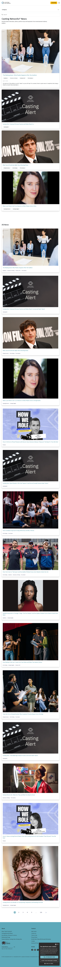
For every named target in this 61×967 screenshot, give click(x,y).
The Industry (24, 270)
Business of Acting (11, 270)
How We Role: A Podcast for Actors (9, 935)
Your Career (10, 533)
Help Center (34, 931)
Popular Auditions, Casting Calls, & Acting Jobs (12, 939)
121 (41, 912)
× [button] (57, 944)
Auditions (4, 270)
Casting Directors (6, 403)
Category (4, 9)
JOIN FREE (53, 2)
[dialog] (49, 954)
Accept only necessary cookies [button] (49, 960)
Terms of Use (34, 935)
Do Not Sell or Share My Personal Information (41, 939)
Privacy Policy (34, 937)
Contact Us (33, 933)
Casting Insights (13, 403)
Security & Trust (34, 943)
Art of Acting (12, 353)
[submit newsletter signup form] (14, 947)
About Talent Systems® (7, 931)
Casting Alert (5, 311)
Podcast (4, 444)
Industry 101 (18, 270)
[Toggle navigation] (58, 2)
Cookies (33, 941)
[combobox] (56, 944)
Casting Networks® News (7, 933)
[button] (49, 963)
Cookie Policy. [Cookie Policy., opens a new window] (43, 954)
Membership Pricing (6, 937)
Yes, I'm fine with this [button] (49, 957)
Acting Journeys (6, 353)
